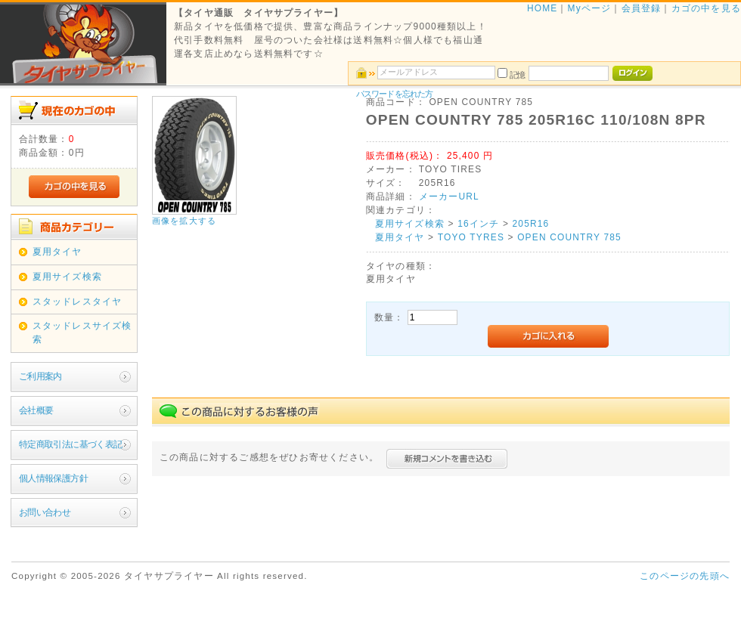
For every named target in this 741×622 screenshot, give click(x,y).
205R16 (531, 223)
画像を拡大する (184, 220)
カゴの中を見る (706, 8)
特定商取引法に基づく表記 (70, 444)
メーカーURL (449, 196)
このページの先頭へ (685, 576)
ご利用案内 (40, 376)
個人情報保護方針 (53, 478)
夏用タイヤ (57, 251)
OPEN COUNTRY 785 (569, 237)
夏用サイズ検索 (67, 276)
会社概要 (36, 410)
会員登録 (642, 8)
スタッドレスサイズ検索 (82, 332)
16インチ (478, 223)
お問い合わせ (44, 512)
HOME (542, 8)
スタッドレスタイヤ (77, 301)
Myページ (590, 8)
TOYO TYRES (471, 237)
